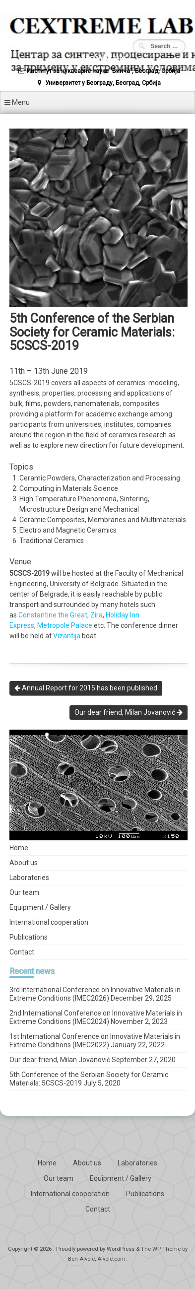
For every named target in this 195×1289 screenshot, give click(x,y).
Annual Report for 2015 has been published (85, 688)
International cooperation (48, 922)
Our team (24, 892)
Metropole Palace (64, 625)
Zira (96, 615)
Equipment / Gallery (40, 907)
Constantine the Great (52, 615)
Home (18, 848)
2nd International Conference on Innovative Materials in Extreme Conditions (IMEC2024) (95, 1017)
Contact (21, 952)
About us (23, 863)
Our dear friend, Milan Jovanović (128, 712)
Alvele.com (111, 1259)
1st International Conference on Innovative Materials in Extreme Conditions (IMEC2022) (94, 1040)
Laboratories (29, 878)
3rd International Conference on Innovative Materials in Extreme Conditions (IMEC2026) (95, 994)
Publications (28, 937)
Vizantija (66, 636)
